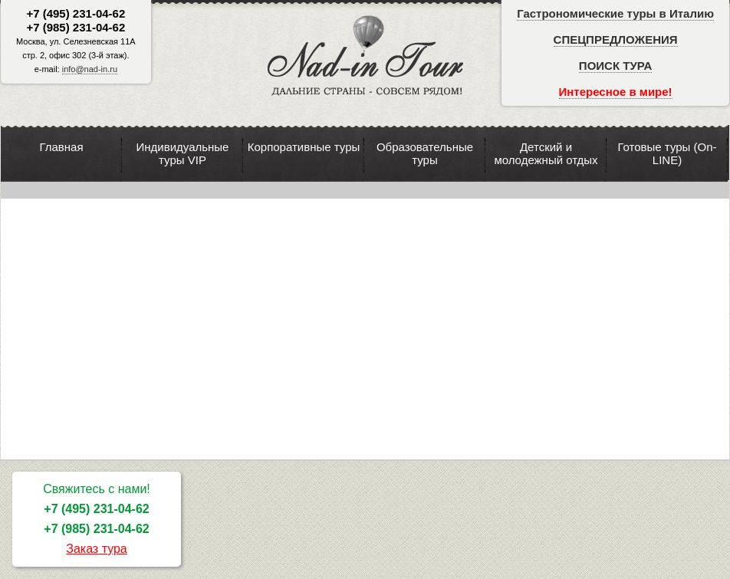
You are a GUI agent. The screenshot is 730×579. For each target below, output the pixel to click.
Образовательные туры (425, 153)
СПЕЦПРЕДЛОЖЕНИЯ (616, 39)
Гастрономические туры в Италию (615, 13)
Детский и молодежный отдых (545, 153)
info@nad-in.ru (89, 69)
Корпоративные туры (304, 146)
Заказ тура (96, 548)
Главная (61, 146)
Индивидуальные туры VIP (182, 153)
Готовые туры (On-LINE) (666, 153)
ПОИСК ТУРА (615, 65)
